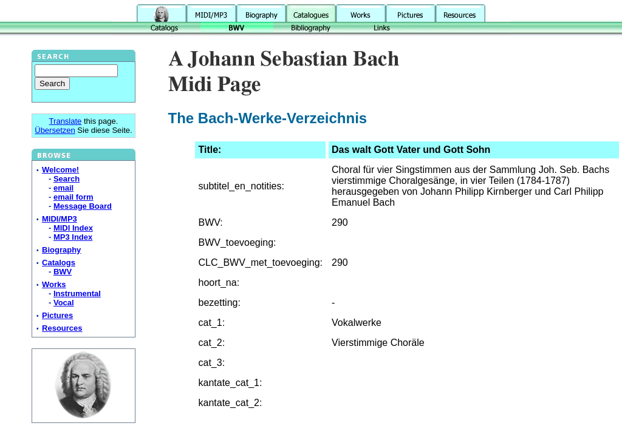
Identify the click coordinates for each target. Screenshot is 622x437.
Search (66, 178)
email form (73, 197)
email (63, 187)
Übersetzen (55, 130)
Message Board (82, 206)
